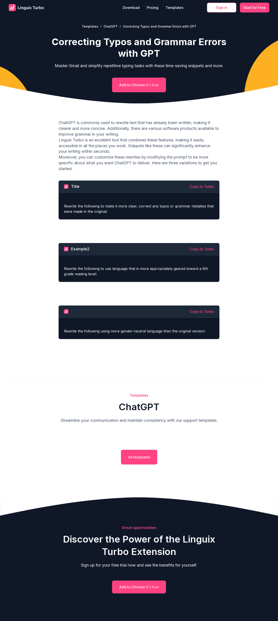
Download (131, 7)
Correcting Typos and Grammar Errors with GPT (159, 26)
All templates (139, 457)
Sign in (221, 7)
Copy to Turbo (202, 186)
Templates (174, 7)
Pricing (152, 7)
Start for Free (254, 7)
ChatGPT (111, 26)
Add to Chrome (139, 85)
